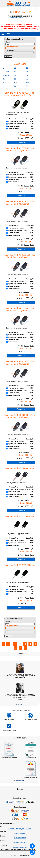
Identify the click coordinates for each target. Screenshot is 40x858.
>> (25, 648)
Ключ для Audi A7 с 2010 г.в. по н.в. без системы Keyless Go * (19, 94)
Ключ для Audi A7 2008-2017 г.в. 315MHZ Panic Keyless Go (19, 309)
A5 (15, 71)
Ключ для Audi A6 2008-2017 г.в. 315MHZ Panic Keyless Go (19, 256)
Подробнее (21, 142)
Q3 (4, 79)
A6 (27, 71)
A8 (27, 75)
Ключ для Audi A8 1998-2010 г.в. (19, 468)
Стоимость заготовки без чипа (19, 489)
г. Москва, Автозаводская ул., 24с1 (20, 17)
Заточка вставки (14, 182)
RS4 (15, 82)
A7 (15, 75)
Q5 (15, 79)
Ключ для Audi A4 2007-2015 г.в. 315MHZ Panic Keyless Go (19, 149)
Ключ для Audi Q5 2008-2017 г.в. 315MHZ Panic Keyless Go (19, 416)
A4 (27, 68)
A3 (15, 68)
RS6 (27, 82)
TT (27, 86)
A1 (3, 68)
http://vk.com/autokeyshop (20, 847)
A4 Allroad (6, 71)
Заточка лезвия (13, 128)
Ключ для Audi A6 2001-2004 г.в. (19, 565)
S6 (3, 86)
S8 (15, 86)
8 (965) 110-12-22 (20, 838)
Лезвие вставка (14, 126)
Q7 (27, 79)
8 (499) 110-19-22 (20, 833)
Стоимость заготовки (16, 121)
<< (3, 644)
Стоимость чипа (14, 492)
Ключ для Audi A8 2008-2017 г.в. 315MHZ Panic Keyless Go (19, 362)
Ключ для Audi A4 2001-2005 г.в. (19, 516)
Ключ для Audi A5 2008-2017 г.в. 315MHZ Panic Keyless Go (19, 202)
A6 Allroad (6, 75)
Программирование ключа (17, 124)
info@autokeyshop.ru (20, 842)
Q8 (4, 82)
